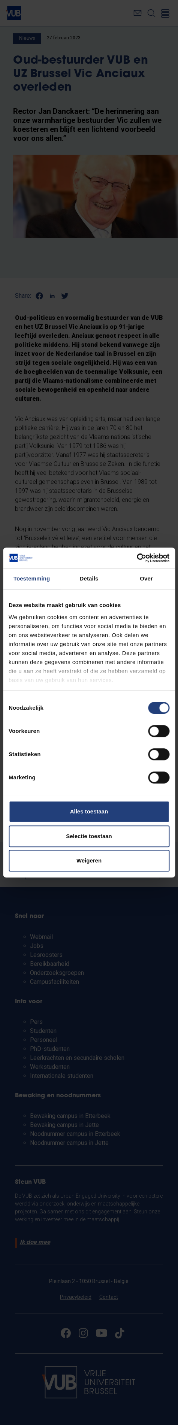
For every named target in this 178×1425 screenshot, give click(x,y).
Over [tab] (146, 578)
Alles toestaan (89, 811)
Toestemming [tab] (31, 578)
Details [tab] (89, 578)
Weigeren (89, 860)
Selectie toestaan (89, 836)
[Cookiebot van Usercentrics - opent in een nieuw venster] (136, 558)
